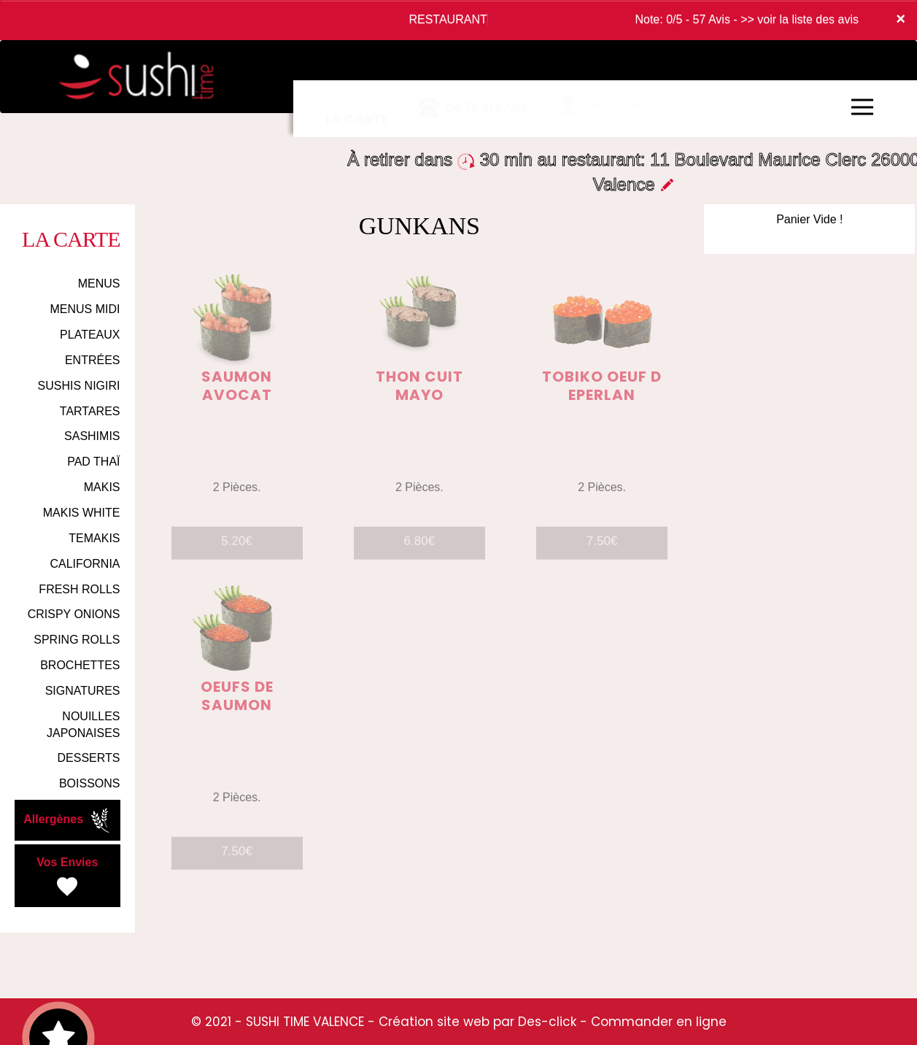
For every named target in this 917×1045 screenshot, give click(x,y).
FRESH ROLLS (79, 589)
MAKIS (102, 487)
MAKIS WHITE (81, 512)
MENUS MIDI (85, 309)
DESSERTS (89, 758)
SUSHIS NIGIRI (79, 385)
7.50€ (602, 548)
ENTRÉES (92, 360)
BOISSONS (89, 783)
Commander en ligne (659, 1021)
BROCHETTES (80, 665)
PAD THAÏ (93, 461)
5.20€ (236, 548)
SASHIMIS (92, 436)
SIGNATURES (82, 691)
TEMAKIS (94, 538)
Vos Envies (67, 878)
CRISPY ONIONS (74, 614)
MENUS (99, 283)
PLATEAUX (90, 334)
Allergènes (67, 820)
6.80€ (420, 548)
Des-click (547, 1021)
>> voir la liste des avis (799, 19)
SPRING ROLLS (77, 639)
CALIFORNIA (85, 564)
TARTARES (90, 411)
